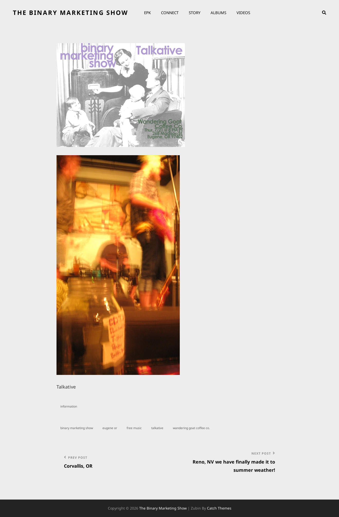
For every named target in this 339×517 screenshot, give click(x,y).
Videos (243, 12)
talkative (157, 428)
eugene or (109, 428)
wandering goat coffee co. (191, 428)
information (68, 406)
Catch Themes (219, 508)
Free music (134, 428)
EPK (147, 12)
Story (194, 12)
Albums (218, 12)
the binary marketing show (70, 12)
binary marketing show (76, 428)
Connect (169, 12)
